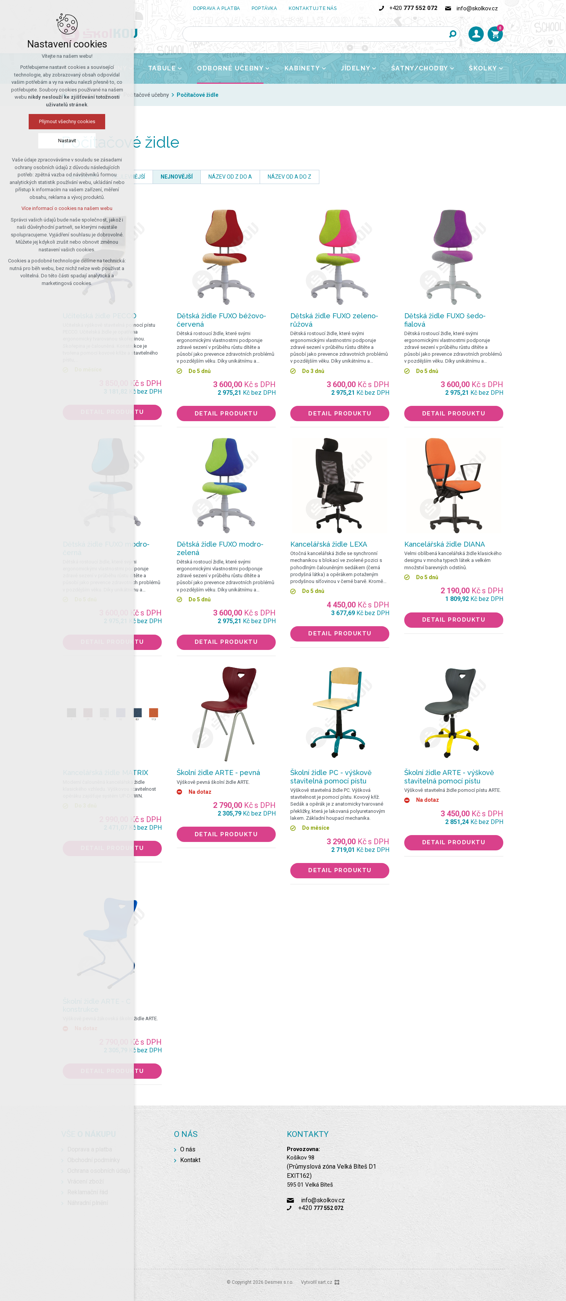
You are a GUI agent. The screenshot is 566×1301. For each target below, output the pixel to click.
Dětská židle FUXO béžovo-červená (221, 320)
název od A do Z (289, 177)
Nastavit (67, 140)
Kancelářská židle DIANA (444, 544)
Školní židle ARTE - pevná (218, 773)
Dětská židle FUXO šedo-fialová (445, 320)
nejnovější (177, 177)
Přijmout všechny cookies (67, 121)
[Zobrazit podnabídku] (180, 68)
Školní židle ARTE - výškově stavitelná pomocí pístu (449, 777)
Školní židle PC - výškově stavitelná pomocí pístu (331, 777)
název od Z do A (230, 177)
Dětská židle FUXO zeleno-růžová (334, 320)
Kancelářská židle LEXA (328, 544)
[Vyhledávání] (452, 34)
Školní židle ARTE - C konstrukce (97, 1005)
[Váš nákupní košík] (495, 34)
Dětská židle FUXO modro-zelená (220, 548)
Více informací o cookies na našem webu (66, 208)
